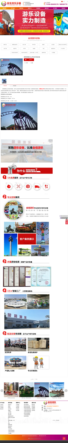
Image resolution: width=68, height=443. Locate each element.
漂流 (9, 423)
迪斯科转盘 (10, 424)
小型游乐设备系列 (11, 431)
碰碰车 (9, 406)
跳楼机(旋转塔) (10, 416)
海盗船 (9, 410)
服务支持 (34, 402)
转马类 (9, 407)
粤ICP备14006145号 (48, 411)
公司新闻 (17, 404)
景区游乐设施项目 (27, 413)
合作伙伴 (1, 406)
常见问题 (17, 410)
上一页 (32, 379)
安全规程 (33, 407)
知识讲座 (33, 410)
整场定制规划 (26, 416)
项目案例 (26, 402)
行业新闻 (17, 406)
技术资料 (17, 407)
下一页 (36, 379)
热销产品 (9, 404)
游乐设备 (10, 402)
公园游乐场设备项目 (27, 410)
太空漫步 (9, 411)
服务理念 (33, 404)
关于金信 (2, 402)
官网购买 (30, 59)
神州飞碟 (9, 414)
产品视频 (9, 433)
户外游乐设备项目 (27, 414)
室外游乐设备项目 (27, 407)
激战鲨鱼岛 (10, 426)
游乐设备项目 (26, 404)
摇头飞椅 (9, 413)
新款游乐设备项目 (27, 406)
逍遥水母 (9, 427)
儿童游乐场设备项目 (27, 411)
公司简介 (1, 404)
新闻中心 (18, 402)
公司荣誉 (1, 407)
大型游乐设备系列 (11, 430)
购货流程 (33, 406)
